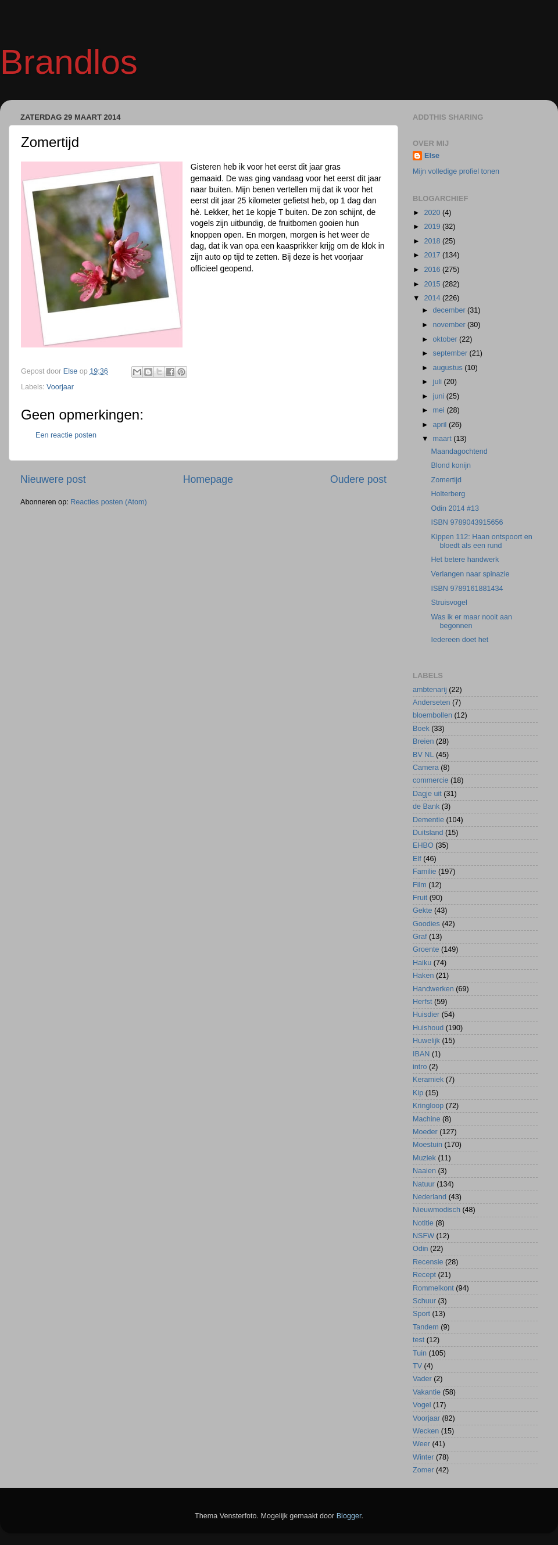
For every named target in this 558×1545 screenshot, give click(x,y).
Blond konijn (451, 465)
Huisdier (426, 1014)
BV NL (423, 755)
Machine (427, 1119)
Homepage (208, 479)
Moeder (425, 1132)
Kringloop (428, 1106)
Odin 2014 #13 (455, 508)
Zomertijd (446, 480)
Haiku (422, 963)
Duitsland (428, 833)
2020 (433, 213)
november (450, 325)
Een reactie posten (65, 435)
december (450, 310)
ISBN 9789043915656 (467, 522)
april (441, 425)
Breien (423, 741)
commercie (431, 780)
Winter (423, 1457)
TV (417, 1366)
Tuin (420, 1353)
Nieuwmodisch (436, 1210)
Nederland (429, 1197)
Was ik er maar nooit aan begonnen (471, 621)
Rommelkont (433, 1288)
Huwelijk (426, 1041)
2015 (433, 284)
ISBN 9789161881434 (467, 589)
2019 (433, 227)
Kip (418, 1093)
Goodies (426, 924)
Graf (420, 937)
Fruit (420, 898)
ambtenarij (430, 690)
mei (440, 410)
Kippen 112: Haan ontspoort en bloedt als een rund (481, 541)
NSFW (423, 1236)
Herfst (422, 1002)
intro (420, 1067)
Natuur (424, 1184)
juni (439, 396)
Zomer (423, 1470)
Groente (426, 949)
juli (438, 382)
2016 (433, 270)
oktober (446, 339)
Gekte (422, 910)
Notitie (423, 1223)
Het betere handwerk (465, 559)
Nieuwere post (53, 479)
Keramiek (428, 1080)
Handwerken (433, 989)
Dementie (428, 820)
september (451, 353)
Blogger (349, 1516)
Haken (423, 976)
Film (420, 885)
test (418, 1340)
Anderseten (431, 702)
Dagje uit (427, 794)
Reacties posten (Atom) (108, 502)
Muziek (424, 1158)
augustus (449, 368)
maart (443, 439)
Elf (417, 859)
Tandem (426, 1327)
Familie (425, 872)
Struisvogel (449, 602)
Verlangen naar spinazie (470, 574)
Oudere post (358, 479)
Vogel (422, 1405)
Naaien (424, 1171)
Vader (422, 1379)
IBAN (421, 1054)
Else (431, 156)
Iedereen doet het (459, 640)
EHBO (423, 845)
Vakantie (427, 1392)
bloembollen (432, 715)
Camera (426, 767)
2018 (433, 241)
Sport (421, 1314)
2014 (433, 298)
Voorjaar (60, 387)
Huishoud (428, 1028)
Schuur (424, 1301)
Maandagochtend (459, 451)
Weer (421, 1444)
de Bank (426, 806)
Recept (424, 1275)
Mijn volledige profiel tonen (456, 171)
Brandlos (69, 61)
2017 (433, 255)
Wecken (426, 1431)
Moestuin (427, 1145)
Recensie (428, 1262)
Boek (421, 729)
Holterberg (448, 494)
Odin (420, 1249)
